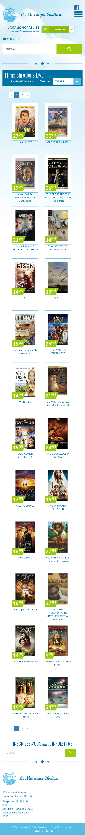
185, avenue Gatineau (14, 792)
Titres (59, 81)
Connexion (59, 29)
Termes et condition (65, 827)
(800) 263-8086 (24, 808)
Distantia (49, 831)
